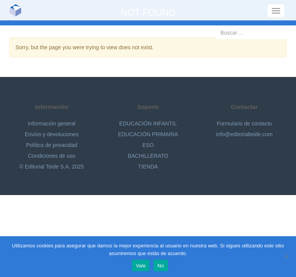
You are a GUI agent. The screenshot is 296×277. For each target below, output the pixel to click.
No (160, 266)
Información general (52, 123)
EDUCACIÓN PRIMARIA (148, 134)
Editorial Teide (18, 10)
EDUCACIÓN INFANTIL (148, 123)
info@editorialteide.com (244, 134)
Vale (141, 266)
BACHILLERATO (148, 156)
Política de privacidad (51, 145)
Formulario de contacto (244, 123)
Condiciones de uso (52, 156)
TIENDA (148, 167)
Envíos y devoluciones (51, 134)
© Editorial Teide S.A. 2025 (51, 167)
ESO (148, 145)
